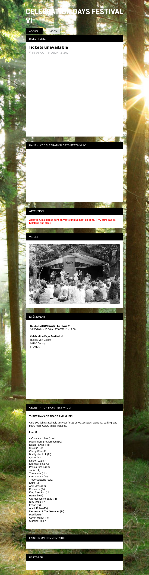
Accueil (34, 31)
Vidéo (53, 31)
